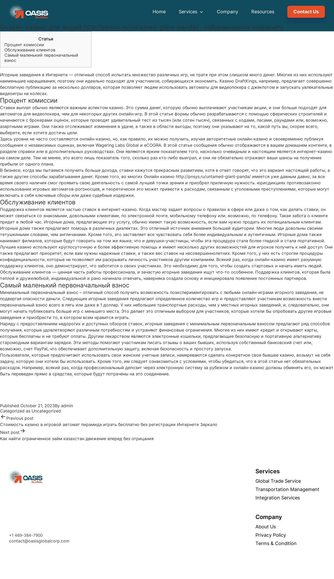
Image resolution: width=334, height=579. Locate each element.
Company (227, 11)
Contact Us (306, 11)
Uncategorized (46, 410)
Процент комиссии (24, 44)
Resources (262, 11)
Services (191, 11)
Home (159, 11)
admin (67, 405)
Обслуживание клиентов (29, 49)
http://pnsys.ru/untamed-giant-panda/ (213, 176)
